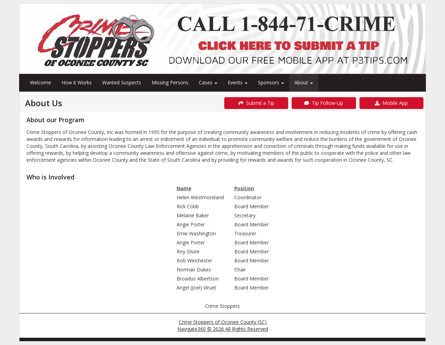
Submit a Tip (256, 103)
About (303, 82)
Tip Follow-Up (323, 103)
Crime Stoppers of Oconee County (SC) (223, 322)
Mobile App (391, 103)
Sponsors (271, 82)
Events (238, 82)
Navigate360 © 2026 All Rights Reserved (222, 329)
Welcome (40, 82)
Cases (208, 82)
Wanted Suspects (121, 82)
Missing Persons (170, 82)
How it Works (77, 82)
